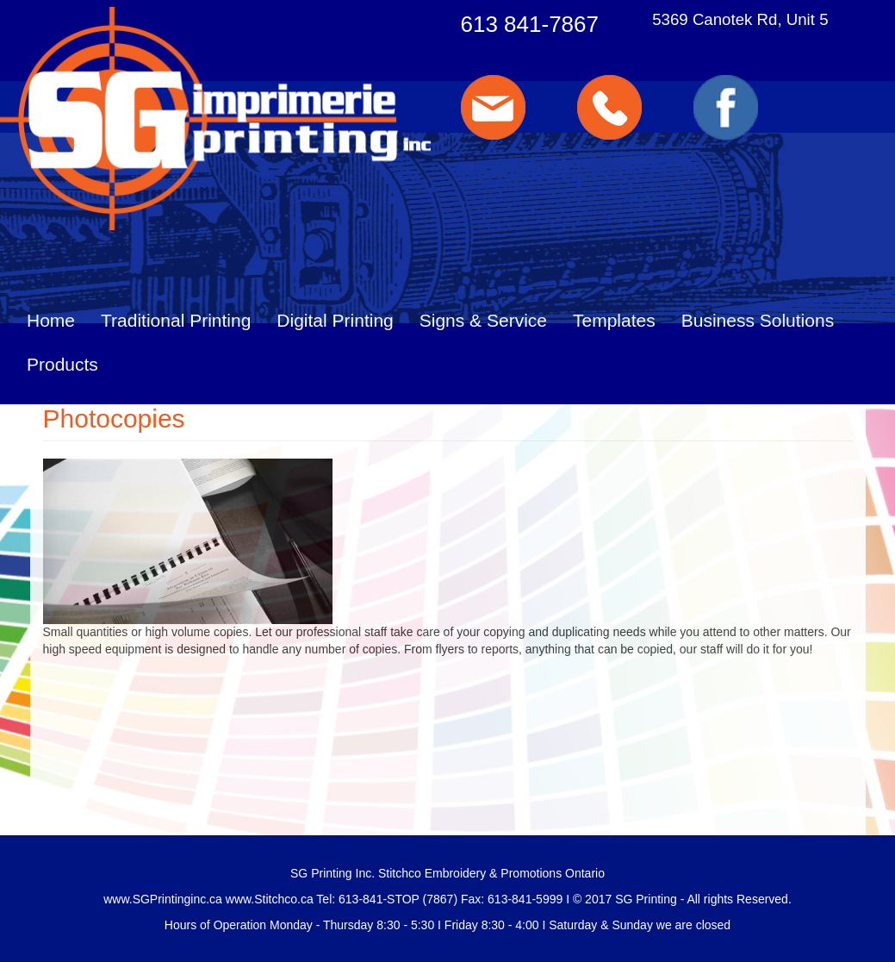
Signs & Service (483, 320)
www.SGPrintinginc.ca (162, 899)
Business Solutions (757, 320)
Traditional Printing (176, 320)
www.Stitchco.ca (270, 899)
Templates (614, 320)
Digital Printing (335, 320)
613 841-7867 (530, 24)
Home (51, 320)
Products (62, 364)
